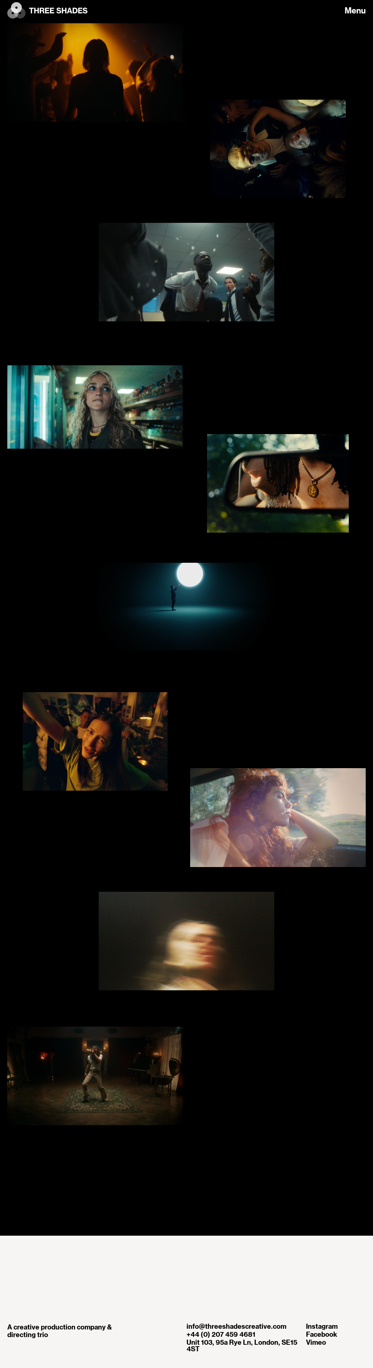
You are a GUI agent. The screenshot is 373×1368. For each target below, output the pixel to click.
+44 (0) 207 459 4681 (220, 1334)
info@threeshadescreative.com (236, 1326)
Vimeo (316, 1342)
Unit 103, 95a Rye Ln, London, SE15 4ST (241, 1345)
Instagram (322, 1326)
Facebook (321, 1334)
